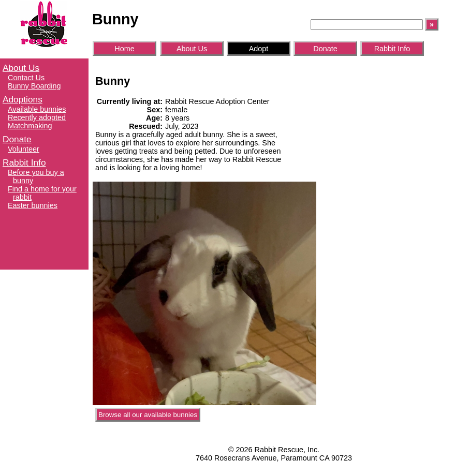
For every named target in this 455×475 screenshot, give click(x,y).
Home (124, 48)
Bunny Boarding (34, 86)
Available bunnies (37, 109)
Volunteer (23, 149)
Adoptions (22, 99)
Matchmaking (30, 126)
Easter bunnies (32, 205)
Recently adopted (37, 117)
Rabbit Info (24, 162)
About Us (21, 68)
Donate (17, 139)
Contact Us (26, 77)
